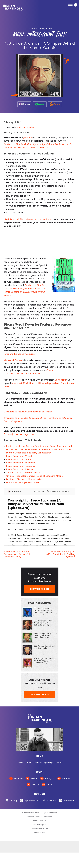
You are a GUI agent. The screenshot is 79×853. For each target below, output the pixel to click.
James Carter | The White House (23, 472)
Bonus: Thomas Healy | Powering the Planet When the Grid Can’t (43, 635)
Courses (38, 762)
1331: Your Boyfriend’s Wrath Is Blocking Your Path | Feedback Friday (43, 610)
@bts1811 (27, 137)
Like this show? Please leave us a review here (27, 219)
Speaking (48, 762)
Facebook (16, 778)
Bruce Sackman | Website (19, 456)
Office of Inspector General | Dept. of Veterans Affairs (34, 475)
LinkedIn (63, 778)
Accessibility (39, 832)
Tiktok (47, 784)
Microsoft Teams (13, 360)
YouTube (33, 784)
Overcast (51, 800)
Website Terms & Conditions (39, 816)
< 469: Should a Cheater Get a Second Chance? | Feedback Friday (17, 554)
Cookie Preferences (39, 828)
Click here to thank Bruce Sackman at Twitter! (28, 411)
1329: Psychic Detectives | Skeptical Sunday (44, 647)
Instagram (47, 778)
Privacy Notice (39, 820)
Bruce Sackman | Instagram (21, 462)
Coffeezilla (60, 379)
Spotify (14, 800)
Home (39, 755)
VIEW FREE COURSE (39, 694)
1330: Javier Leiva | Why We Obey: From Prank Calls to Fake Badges (43, 623)
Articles (19, 762)
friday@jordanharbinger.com (19, 434)
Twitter (32, 778)
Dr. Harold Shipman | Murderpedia (24, 479)
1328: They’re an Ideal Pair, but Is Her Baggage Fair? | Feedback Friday (44, 660)
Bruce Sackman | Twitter (19, 459)
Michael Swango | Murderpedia (22, 482)
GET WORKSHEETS (39, 588)
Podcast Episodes (25, 127)
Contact (59, 762)
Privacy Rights (40, 824)
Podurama (69, 800)
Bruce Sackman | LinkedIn (19, 469)
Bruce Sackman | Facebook (20, 465)
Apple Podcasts (32, 800)
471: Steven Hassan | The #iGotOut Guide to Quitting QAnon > (60, 554)
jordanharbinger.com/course (19, 353)
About (29, 762)
